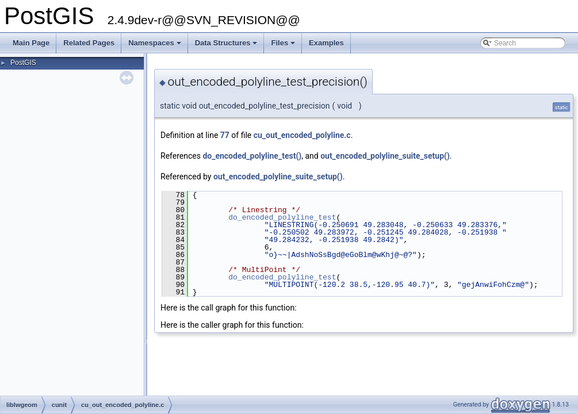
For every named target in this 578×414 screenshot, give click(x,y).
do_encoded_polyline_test (282, 217)
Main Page (31, 43)
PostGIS (23, 63)
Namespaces (155, 46)
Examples (326, 43)
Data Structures (227, 46)
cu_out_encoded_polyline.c (302, 135)
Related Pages (88, 43)
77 (224, 135)
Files (284, 46)
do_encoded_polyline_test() (251, 155)
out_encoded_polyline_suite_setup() (385, 155)
